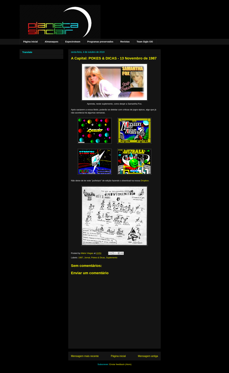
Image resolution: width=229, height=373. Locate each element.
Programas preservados (100, 41)
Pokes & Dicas (98, 257)
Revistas (125, 41)
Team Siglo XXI (145, 41)
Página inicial (30, 41)
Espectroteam (72, 41)
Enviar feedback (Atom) (120, 364)
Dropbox (145, 180)
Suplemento (111, 257)
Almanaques (51, 41)
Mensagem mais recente (85, 356)
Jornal (87, 257)
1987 (80, 257)
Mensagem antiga (148, 356)
